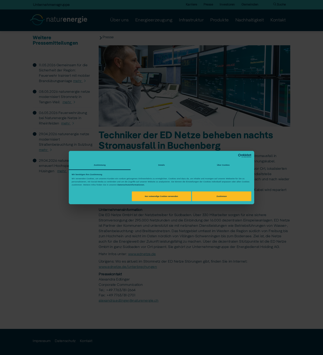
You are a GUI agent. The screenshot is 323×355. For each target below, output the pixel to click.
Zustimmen (222, 196)
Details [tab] (161, 165)
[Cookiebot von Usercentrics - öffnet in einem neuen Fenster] (233, 156)
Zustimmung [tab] (99, 165)
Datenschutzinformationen (130, 185)
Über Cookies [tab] (223, 165)
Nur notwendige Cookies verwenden (161, 196)
